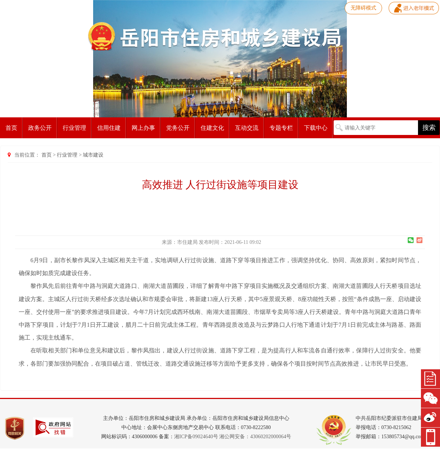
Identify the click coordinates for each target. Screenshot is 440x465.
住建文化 (212, 128)
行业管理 (74, 128)
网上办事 (143, 128)
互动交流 (246, 128)
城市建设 (93, 155)
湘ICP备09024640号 (196, 436)
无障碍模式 (363, 8)
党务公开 (178, 128)
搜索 (429, 127)
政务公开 (40, 128)
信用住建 (109, 128)
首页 (11, 128)
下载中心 (315, 128)
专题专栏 (281, 128)
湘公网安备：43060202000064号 (255, 436)
